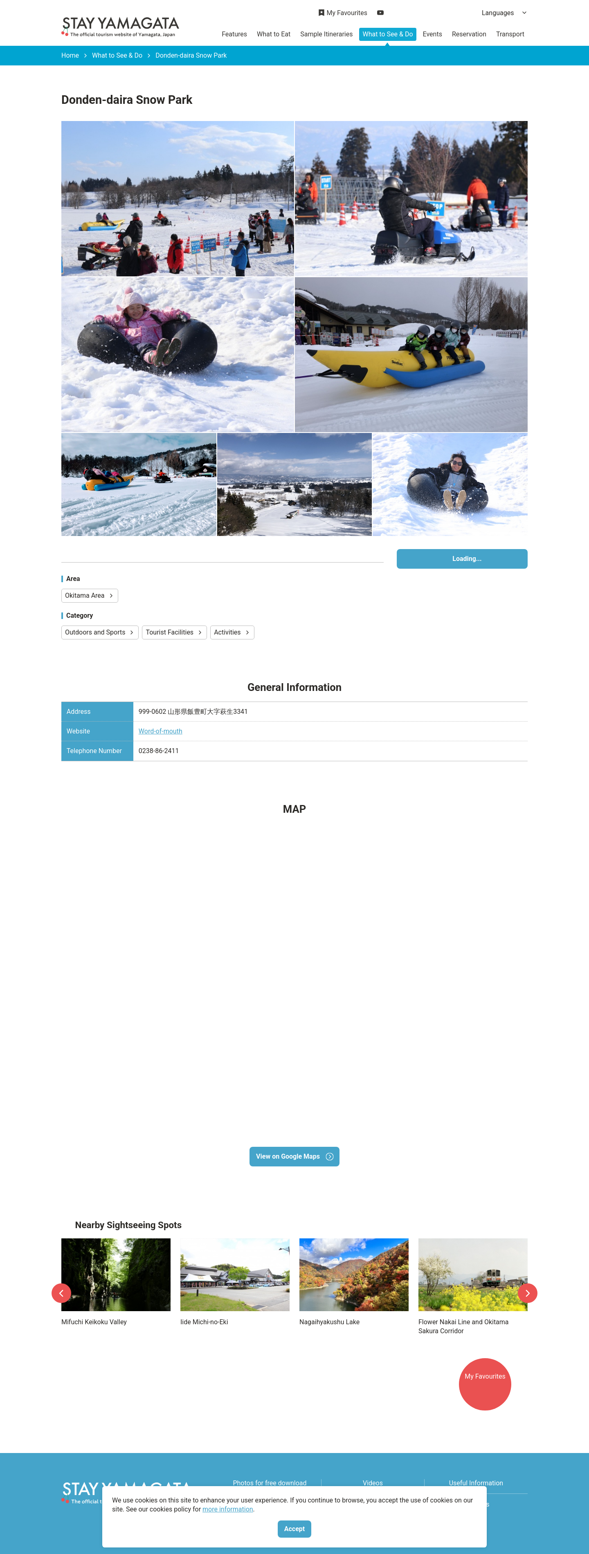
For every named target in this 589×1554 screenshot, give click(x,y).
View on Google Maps (294, 1156)
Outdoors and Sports (100, 632)
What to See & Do (387, 34)
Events (432, 34)
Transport (510, 34)
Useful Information (476, 1483)
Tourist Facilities (174, 632)
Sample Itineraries (326, 34)
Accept (294, 1529)
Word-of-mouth (160, 731)
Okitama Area (90, 595)
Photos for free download (269, 1483)
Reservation (469, 34)
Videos (373, 1483)
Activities (232, 632)
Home (70, 55)
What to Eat (273, 34)
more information (227, 1509)
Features (234, 34)
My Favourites (342, 13)
